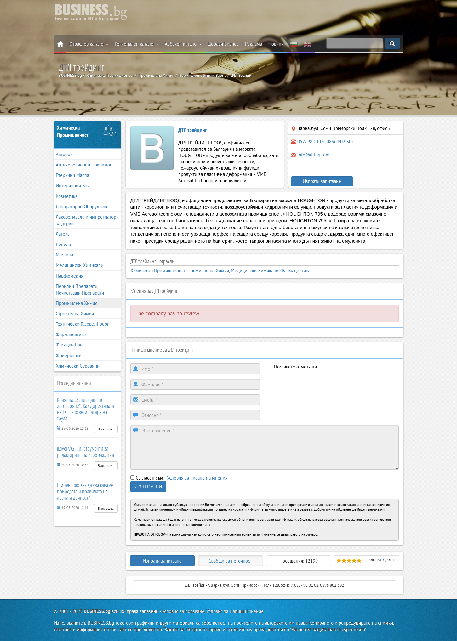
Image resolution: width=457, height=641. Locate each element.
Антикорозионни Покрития (83, 165)
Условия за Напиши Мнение (235, 611)
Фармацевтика (71, 334)
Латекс (63, 234)
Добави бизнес (223, 44)
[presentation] (322, 382)
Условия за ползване (183, 611)
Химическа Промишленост (72, 131)
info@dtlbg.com (313, 155)
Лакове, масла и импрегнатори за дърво (87, 220)
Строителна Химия (75, 314)
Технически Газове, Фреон (83, 324)
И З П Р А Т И (148, 487)
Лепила (63, 244)
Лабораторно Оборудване (82, 207)
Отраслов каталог (88, 44)
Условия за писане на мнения (197, 478)
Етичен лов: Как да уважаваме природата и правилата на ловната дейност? (85, 491)
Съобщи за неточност (230, 561)
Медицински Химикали (79, 265)
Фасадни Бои (69, 345)
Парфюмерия (69, 276)
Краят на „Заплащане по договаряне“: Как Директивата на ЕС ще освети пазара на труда (85, 409)
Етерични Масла (72, 175)
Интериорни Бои (73, 185)
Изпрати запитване (318, 181)
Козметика (66, 196)
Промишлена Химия (76, 303)
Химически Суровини (78, 366)
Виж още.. (106, 429)
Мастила (64, 255)
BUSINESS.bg (97, 611)
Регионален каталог (136, 44)
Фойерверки (69, 355)
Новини (276, 44)
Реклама (253, 44)
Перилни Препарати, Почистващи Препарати (80, 289)
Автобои (64, 154)
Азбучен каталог (183, 44)
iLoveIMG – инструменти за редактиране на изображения (85, 451)
